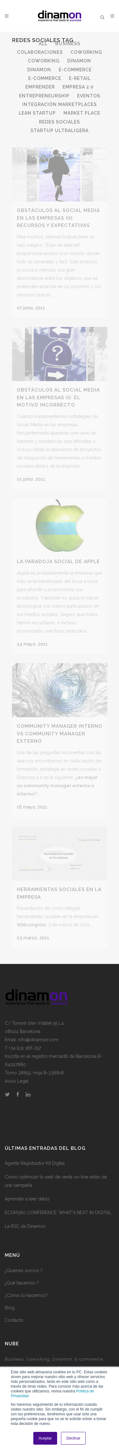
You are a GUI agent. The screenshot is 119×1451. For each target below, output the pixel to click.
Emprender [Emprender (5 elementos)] (38, 1362)
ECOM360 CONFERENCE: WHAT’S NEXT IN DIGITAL (58, 1206)
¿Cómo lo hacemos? (26, 1289)
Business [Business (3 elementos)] (14, 1352)
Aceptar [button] (45, 1438)
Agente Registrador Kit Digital (35, 1157)
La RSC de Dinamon (25, 1220)
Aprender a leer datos (27, 1192)
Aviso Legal (17, 1074)
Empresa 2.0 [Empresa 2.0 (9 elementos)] (66, 1362)
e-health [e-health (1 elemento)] (14, 1362)
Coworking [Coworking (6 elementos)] (38, 1352)
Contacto (14, 1313)
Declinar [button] (73, 1438)
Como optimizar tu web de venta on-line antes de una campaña (56, 1175)
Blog (10, 1301)
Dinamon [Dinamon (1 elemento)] (62, 1352)
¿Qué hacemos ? (22, 1276)
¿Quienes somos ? (24, 1264)
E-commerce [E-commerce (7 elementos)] (89, 1352)
